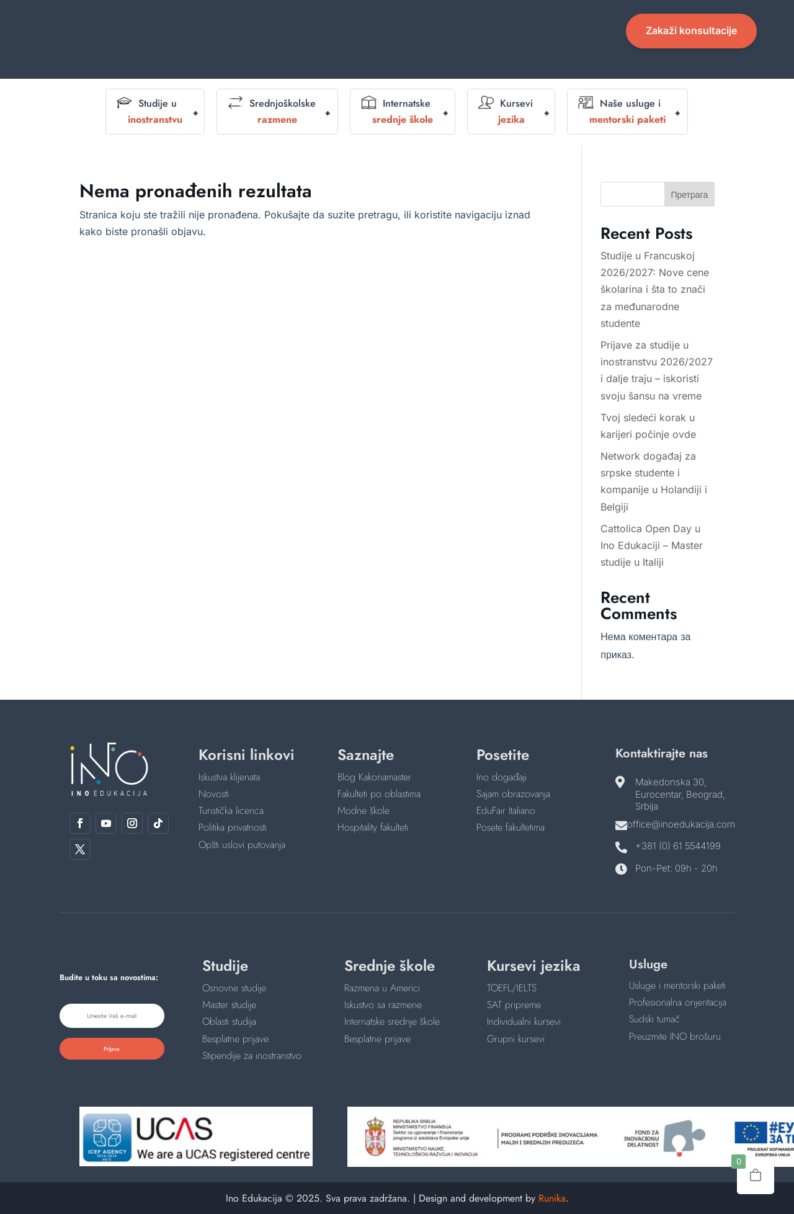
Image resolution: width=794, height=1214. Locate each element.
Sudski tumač (654, 1019)
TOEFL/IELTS (512, 988)
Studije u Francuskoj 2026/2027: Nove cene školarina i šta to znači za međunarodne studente (654, 289)
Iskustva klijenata (229, 777)
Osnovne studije (234, 988)
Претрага (689, 194)
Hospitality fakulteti (372, 827)
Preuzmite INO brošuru (675, 1036)
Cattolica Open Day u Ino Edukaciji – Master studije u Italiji (651, 545)
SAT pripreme (514, 1005)
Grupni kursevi (516, 1039)
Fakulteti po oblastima (379, 794)
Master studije (229, 1005)
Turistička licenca (231, 810)
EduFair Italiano (505, 810)
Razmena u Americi (382, 988)
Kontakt (397, 41)
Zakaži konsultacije (691, 30)
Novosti (541, 22)
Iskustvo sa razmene (383, 1005)
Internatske (397, 112)
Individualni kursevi (524, 1021)
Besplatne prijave (235, 1039)
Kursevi (505, 112)
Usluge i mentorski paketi (677, 985)
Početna (258, 22)
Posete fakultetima (510, 827)
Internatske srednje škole (392, 1021)
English (463, 22)
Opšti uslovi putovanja (241, 844)
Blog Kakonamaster (374, 777)
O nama (320, 22)
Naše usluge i (622, 112)
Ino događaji (501, 777)
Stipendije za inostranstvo (251, 1055)
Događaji (397, 22)
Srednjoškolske (272, 112)
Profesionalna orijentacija (677, 1002)
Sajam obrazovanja (513, 794)
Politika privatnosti (232, 827)
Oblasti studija (229, 1021)
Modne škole (363, 810)
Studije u (149, 112)
